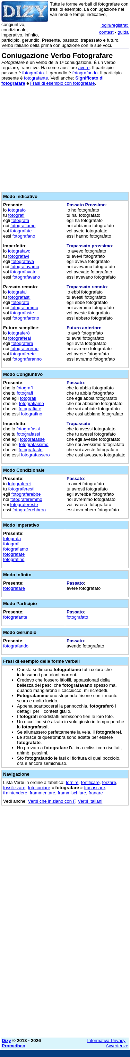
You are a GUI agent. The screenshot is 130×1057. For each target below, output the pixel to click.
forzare (109, 782)
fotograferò (19, 333)
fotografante (36, 78)
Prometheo (13, 1045)
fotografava (22, 261)
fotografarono (25, 318)
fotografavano (26, 277)
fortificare (90, 782)
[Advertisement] (65, 967)
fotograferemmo (26, 499)
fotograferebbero (29, 509)
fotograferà (22, 343)
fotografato (33, 72)
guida (123, 32)
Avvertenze (117, 1045)
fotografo (17, 210)
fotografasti (19, 297)
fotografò (20, 302)
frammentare (42, 792)
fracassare (94, 787)
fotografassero (35, 454)
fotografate (21, 230)
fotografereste (24, 504)
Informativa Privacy (106, 1040)
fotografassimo (34, 444)
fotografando (85, 72)
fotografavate (23, 271)
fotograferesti (21, 489)
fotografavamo (24, 266)
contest (106, 32)
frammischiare (72, 792)
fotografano (23, 236)
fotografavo (19, 251)
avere (84, 67)
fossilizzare (14, 787)
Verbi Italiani (90, 801)
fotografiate (30, 408)
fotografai (17, 292)
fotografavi (18, 256)
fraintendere (15, 792)
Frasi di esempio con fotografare (62, 83)
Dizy (6, 1040)
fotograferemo (24, 348)
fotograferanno (27, 359)
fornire (72, 782)
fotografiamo (22, 225)
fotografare (14, 588)
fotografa (20, 220)
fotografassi (28, 428)
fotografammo (24, 307)
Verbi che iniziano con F (52, 801)
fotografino (31, 413)
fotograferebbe (26, 494)
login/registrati (115, 25)
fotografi (16, 215)
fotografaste (22, 312)
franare (95, 792)
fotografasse (32, 439)
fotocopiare (39, 787)
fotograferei (19, 483)
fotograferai (19, 338)
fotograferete (23, 353)
